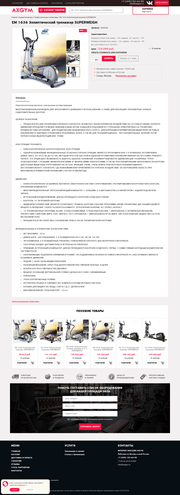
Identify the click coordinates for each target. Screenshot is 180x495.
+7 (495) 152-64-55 (127, 458)
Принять (14, 490)
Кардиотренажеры (26, 17)
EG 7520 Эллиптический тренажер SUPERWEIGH (155, 349)
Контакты (57, 3)
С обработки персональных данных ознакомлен (91, 419)
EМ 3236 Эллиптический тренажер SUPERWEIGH (103, 349)
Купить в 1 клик (128, 58)
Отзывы (15, 464)
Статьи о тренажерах (75, 455)
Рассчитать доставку (126, 76)
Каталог (15, 455)
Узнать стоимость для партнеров (109, 53)
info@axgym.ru (137, 4)
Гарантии (17, 3)
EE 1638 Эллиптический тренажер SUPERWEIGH (51, 349)
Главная (14, 17)
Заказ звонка (162, 3)
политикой (74, 419)
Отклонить (30, 490)
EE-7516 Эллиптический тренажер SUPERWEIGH (129, 349)
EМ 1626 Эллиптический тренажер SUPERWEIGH (25, 349)
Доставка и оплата (37, 3)
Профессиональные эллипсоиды (46, 17)
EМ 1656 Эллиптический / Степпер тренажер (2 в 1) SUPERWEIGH (77, 349)
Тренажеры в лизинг (74, 451)
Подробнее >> (22, 485)
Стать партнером (74, 3)
